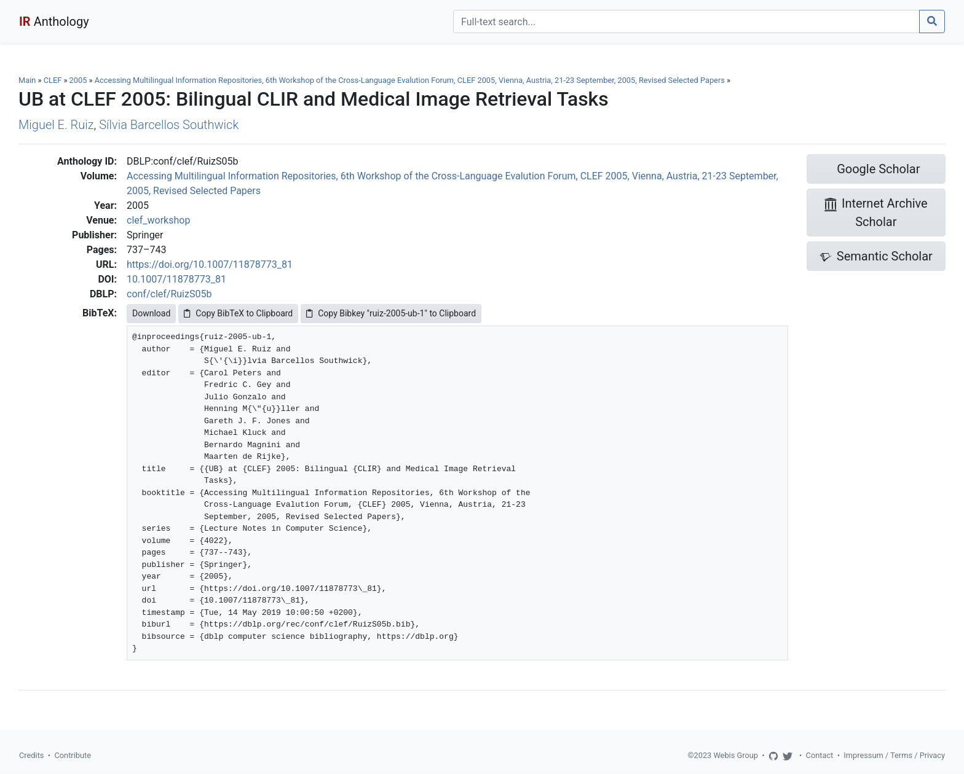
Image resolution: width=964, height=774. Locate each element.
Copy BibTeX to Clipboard (238, 313)
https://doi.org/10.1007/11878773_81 (210, 264)
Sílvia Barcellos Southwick (169, 124)
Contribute (72, 755)
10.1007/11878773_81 (176, 279)
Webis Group (735, 755)
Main (27, 80)
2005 (78, 80)
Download (151, 313)
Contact (820, 755)
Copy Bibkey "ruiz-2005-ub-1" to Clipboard (391, 313)
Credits (31, 755)
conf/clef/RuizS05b (169, 294)
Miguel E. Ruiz (56, 124)
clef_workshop (158, 220)
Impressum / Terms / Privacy (894, 755)
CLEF (53, 80)
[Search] (686, 21)
